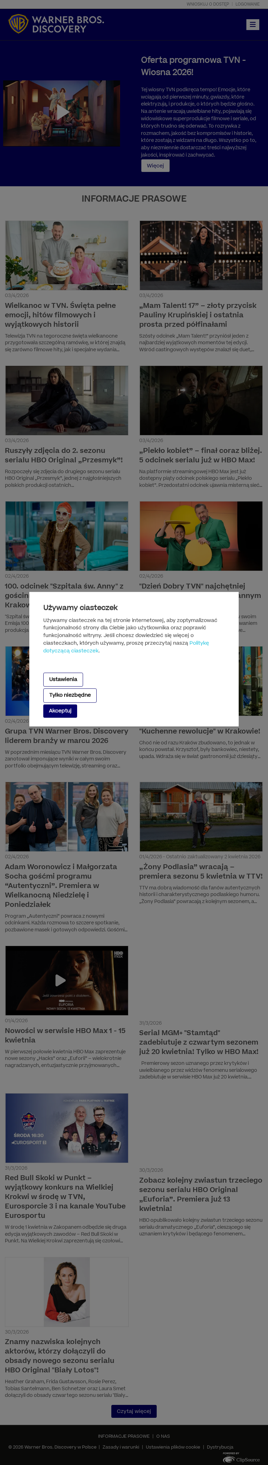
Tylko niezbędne (70, 695)
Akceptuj (60, 710)
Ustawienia (63, 679)
